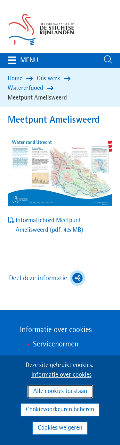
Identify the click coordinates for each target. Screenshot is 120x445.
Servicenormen (55, 344)
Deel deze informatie (47, 278)
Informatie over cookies (61, 375)
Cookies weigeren (60, 428)
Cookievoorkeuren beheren (60, 409)
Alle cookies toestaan (60, 391)
